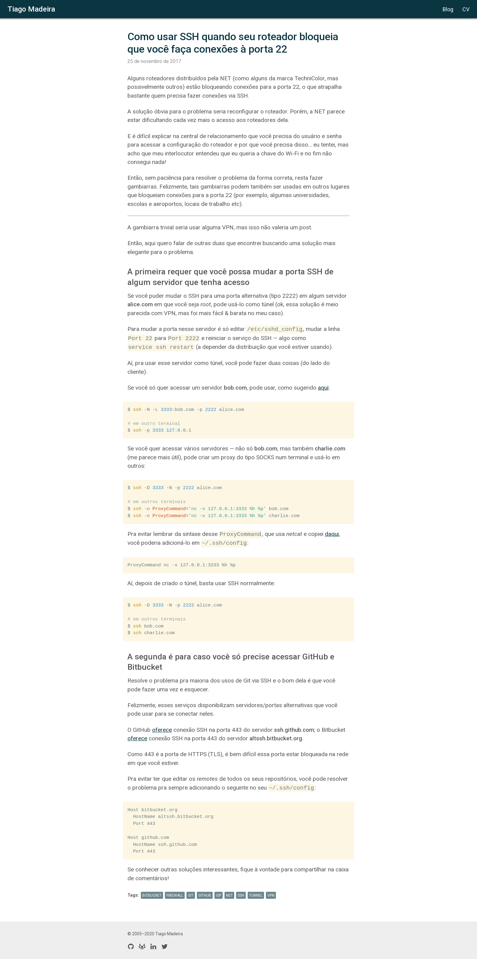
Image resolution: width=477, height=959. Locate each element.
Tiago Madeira (31, 9)
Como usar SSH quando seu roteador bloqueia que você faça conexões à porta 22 (234, 42)
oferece (162, 729)
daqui (332, 534)
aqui (323, 387)
